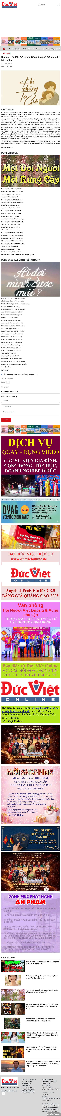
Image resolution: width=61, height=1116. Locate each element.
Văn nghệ (6, 53)
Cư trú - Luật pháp (14, 49)
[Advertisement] (30, 22)
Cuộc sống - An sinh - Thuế (31, 49)
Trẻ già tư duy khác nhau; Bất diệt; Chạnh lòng (20, 374)
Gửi (6, 420)
